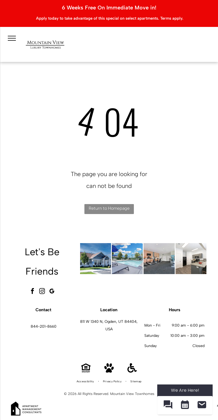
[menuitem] (86, 381)
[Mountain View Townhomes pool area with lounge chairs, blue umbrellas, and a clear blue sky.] (127, 258)
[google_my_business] (51, 292)
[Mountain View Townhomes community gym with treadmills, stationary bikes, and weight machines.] (159, 258)
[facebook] (32, 292)
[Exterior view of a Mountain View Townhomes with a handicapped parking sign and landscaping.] (95, 258)
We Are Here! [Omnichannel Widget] (185, 390)
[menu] (12, 38)
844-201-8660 (43, 326)
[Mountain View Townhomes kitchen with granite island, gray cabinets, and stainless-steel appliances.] (191, 258)
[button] (167, 405)
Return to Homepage (109, 208)
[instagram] (42, 292)
